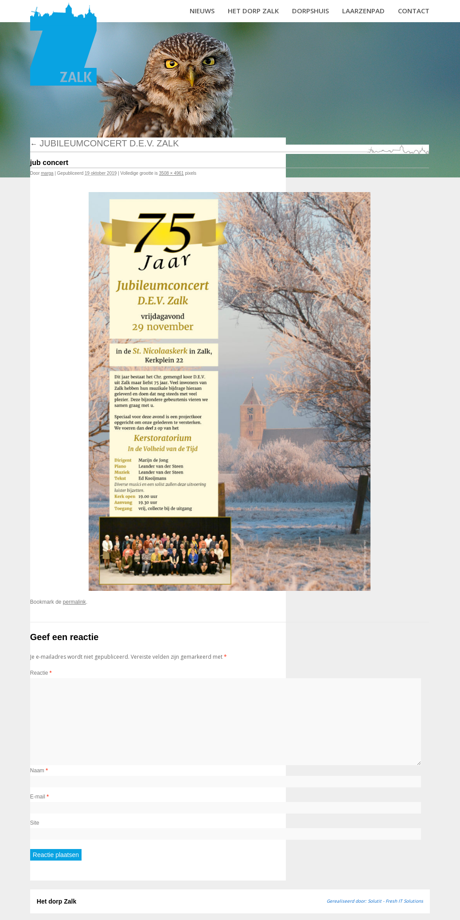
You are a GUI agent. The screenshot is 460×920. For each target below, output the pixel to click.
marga (47, 173)
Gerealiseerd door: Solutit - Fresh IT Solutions (375, 901)
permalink (74, 602)
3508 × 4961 (171, 173)
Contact (413, 10)
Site (34, 823)
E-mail (39, 797)
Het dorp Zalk (253, 10)
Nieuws (202, 10)
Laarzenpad (363, 10)
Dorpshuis (310, 10)
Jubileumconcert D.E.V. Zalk (104, 143)
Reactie (41, 673)
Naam (39, 770)
